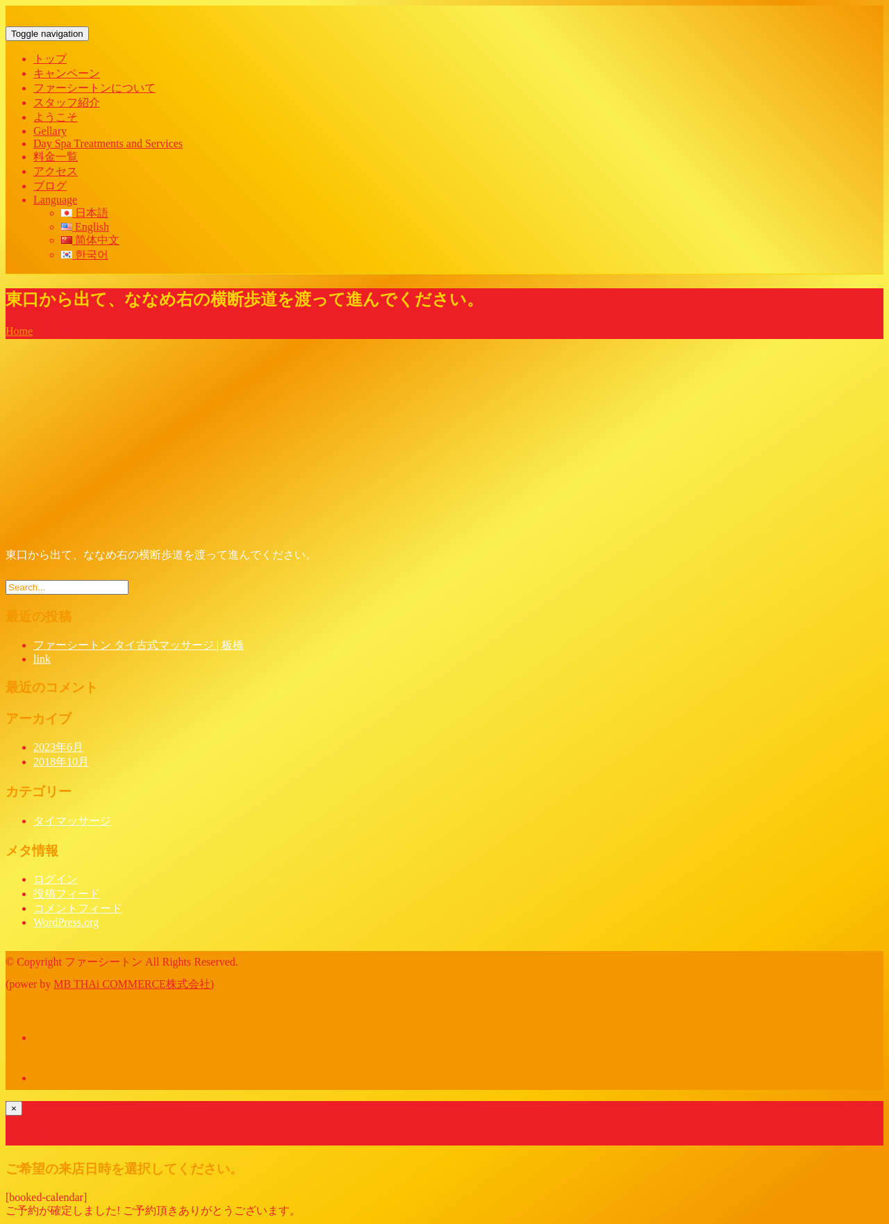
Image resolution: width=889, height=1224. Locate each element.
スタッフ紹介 (66, 102)
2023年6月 (58, 747)
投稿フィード (66, 894)
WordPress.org (66, 922)
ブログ (50, 186)
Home (19, 331)
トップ (50, 59)
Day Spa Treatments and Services (108, 143)
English (85, 227)
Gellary (50, 131)
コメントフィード (77, 908)
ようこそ (55, 117)
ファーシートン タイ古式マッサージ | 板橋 (138, 645)
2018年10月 (61, 762)
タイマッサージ (72, 821)
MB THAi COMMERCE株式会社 (131, 984)
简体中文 (90, 240)
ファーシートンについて (94, 88)
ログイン (55, 879)
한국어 (84, 254)
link (42, 659)
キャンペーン (66, 73)
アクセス (55, 171)
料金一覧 (55, 157)
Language (55, 200)
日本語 (84, 213)
